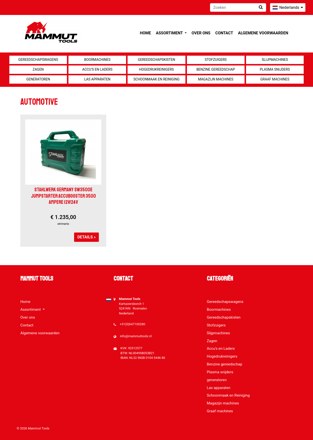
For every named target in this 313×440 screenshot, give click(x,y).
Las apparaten (97, 79)
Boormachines (97, 60)
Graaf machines (274, 79)
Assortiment (170, 33)
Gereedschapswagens (38, 60)
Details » (86, 237)
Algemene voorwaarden (263, 33)
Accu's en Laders (97, 69)
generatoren (38, 79)
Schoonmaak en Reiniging (156, 79)
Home (145, 33)
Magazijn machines (215, 79)
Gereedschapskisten (156, 60)
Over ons (201, 33)
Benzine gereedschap (215, 69)
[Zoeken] (238, 7)
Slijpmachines (275, 60)
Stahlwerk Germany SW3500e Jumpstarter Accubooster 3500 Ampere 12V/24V (63, 195)
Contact (224, 33)
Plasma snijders (275, 69)
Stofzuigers (216, 60)
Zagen (38, 69)
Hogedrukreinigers (156, 69)
